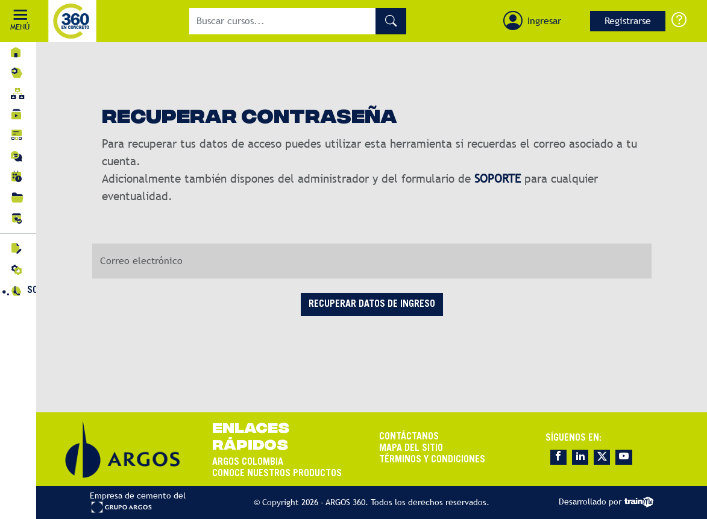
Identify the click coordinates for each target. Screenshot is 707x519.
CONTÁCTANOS (409, 437)
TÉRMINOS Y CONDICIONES (432, 460)
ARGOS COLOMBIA (247, 462)
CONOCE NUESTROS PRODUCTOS (277, 474)
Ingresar (544, 21)
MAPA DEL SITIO (411, 448)
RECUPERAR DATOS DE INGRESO (372, 304)
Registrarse (628, 21)
